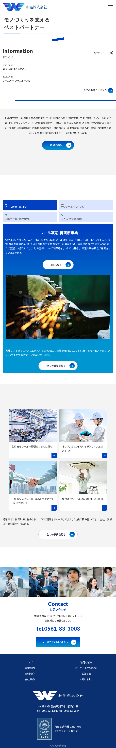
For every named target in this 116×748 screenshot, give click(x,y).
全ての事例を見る (56, 534)
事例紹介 (30, 673)
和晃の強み (56, 145)
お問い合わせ (86, 679)
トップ (30, 662)
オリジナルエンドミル (86, 668)
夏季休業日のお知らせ (15, 69)
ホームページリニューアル (16, 80)
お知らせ (86, 673)
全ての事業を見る (56, 365)
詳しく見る (56, 264)
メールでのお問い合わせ (55, 642)
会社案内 (30, 679)
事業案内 (30, 668)
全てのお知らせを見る (95, 90)
